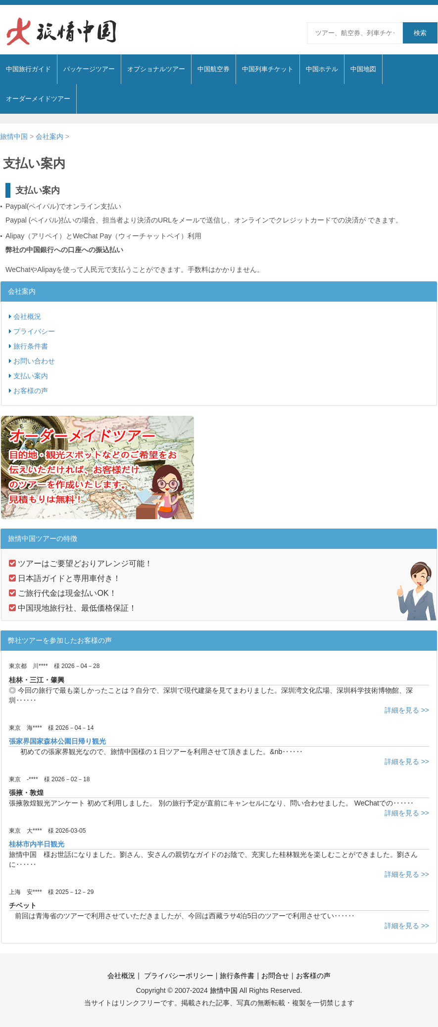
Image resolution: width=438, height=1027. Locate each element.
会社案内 (49, 136)
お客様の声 (30, 391)
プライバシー (34, 331)
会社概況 (27, 316)
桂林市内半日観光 (36, 844)
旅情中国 (14, 136)
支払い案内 (30, 376)
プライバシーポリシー (177, 976)
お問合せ (275, 976)
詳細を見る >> (407, 710)
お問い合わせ (34, 361)
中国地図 (363, 69)
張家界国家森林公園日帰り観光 (57, 741)
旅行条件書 (30, 346)
